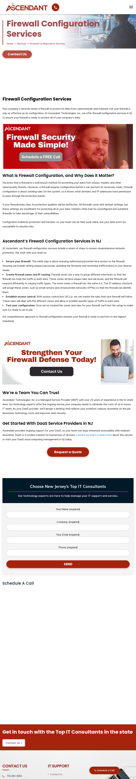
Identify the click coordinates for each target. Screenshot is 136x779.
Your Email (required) (68, 538)
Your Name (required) (68, 512)
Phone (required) (68, 551)
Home (10, 43)
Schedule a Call (104, 770)
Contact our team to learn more (94, 434)
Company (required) (68, 525)
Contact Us (14, 743)
